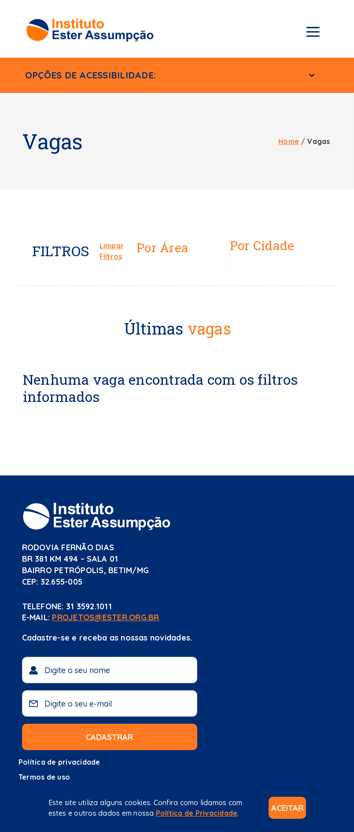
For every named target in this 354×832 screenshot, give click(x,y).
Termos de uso (44, 777)
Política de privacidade (59, 762)
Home (288, 141)
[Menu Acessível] (311, 75)
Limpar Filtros (112, 251)
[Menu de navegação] (313, 33)
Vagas (318, 141)
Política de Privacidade (197, 813)
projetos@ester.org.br (105, 617)
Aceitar (287, 808)
